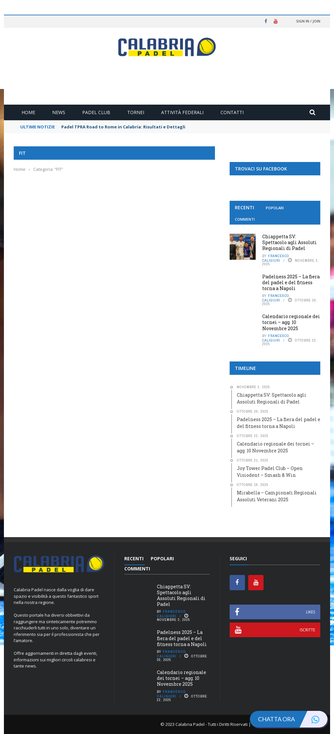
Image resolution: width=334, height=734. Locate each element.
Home (28, 112)
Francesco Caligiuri (275, 258)
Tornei (135, 112)
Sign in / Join (308, 21)
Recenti (244, 207)
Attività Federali (182, 112)
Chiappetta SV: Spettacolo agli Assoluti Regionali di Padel (289, 242)
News (58, 112)
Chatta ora (292, 719)
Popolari (275, 207)
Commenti (245, 219)
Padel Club (96, 112)
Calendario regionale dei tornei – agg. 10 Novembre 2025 (291, 322)
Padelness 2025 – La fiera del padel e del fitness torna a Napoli (291, 282)
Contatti (232, 112)
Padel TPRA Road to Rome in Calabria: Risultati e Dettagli (123, 127)
